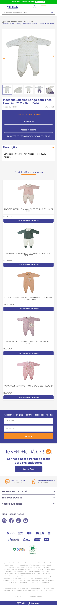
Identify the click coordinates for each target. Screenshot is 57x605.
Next (52, 56)
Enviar (28, 436)
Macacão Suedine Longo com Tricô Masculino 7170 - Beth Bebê (28, 254)
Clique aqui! (40, 2)
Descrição (10, 147)
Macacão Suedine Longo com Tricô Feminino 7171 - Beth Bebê (28, 210)
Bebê (20, 22)
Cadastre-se (28, 121)
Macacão (28, 22)
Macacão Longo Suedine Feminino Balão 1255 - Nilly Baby (28, 386)
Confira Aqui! (28, 469)
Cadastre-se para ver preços (28, 220)
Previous (4, 58)
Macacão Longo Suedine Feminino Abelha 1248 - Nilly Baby (28, 343)
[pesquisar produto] (52, 12)
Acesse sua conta (28, 130)
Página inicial (10, 22)
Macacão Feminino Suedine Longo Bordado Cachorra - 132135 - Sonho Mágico (28, 298)
